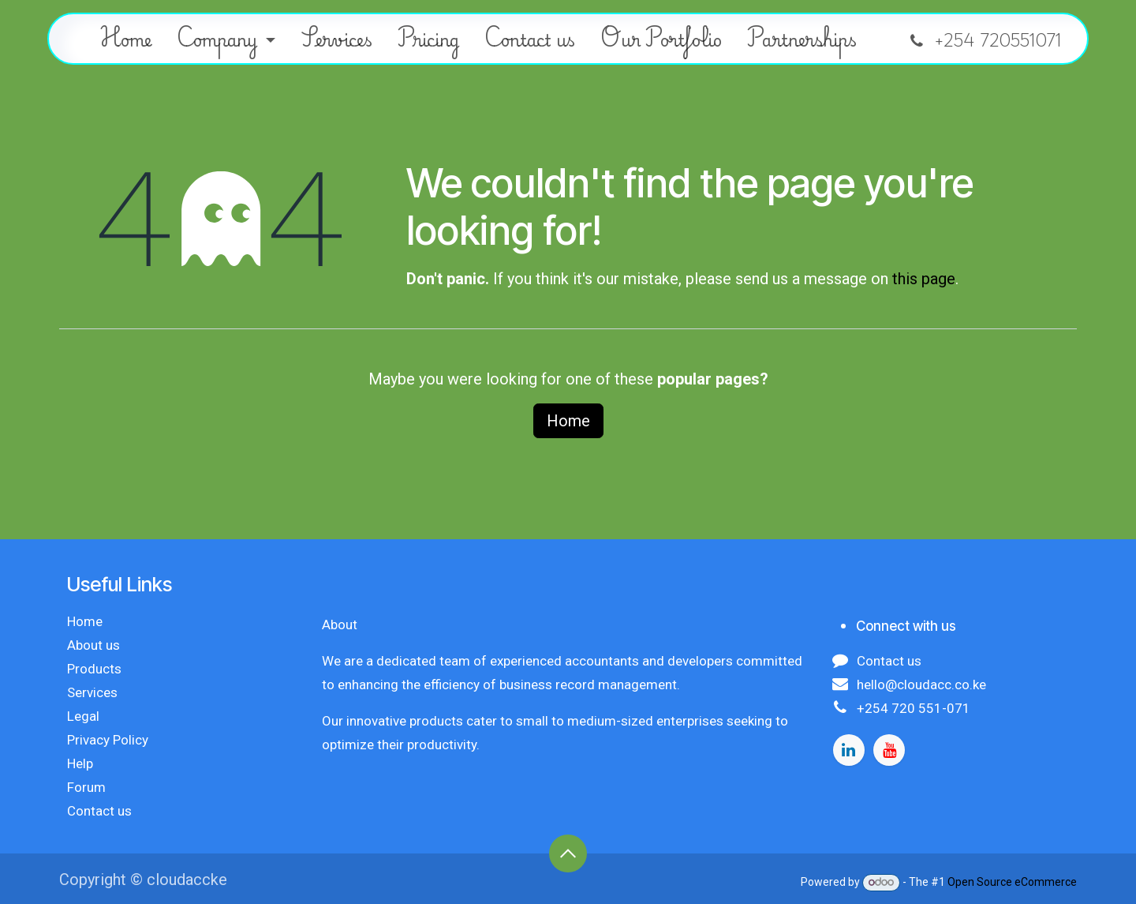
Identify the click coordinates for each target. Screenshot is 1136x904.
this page (923, 278)
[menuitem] (125, 38)
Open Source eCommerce (1012, 882)
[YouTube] (889, 750)
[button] (568, 853)
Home (568, 420)
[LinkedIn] (849, 750)
